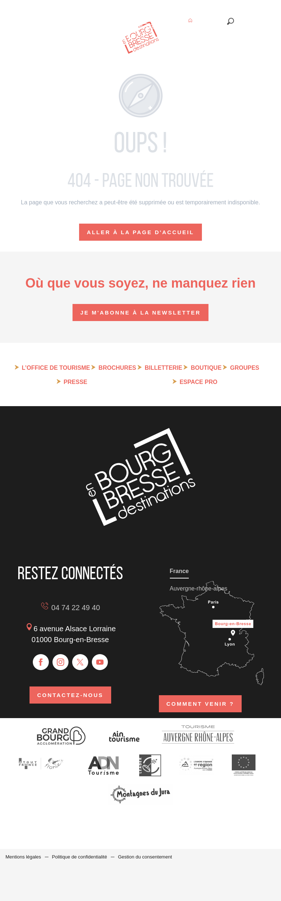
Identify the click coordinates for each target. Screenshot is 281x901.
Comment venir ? (200, 704)
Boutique (206, 368)
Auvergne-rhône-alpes (198, 588)
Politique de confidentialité (79, 857)
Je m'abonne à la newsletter (140, 312)
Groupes (244, 368)
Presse (75, 382)
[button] (230, 21)
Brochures (117, 368)
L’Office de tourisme (56, 368)
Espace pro (199, 382)
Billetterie (163, 368)
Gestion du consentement (145, 857)
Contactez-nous (70, 695)
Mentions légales (23, 857)
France (179, 571)
